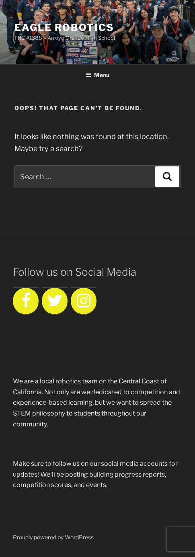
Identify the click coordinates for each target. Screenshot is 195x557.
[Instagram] (83, 301)
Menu (97, 75)
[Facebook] (26, 301)
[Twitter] (55, 301)
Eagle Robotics (64, 27)
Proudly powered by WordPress (53, 537)
